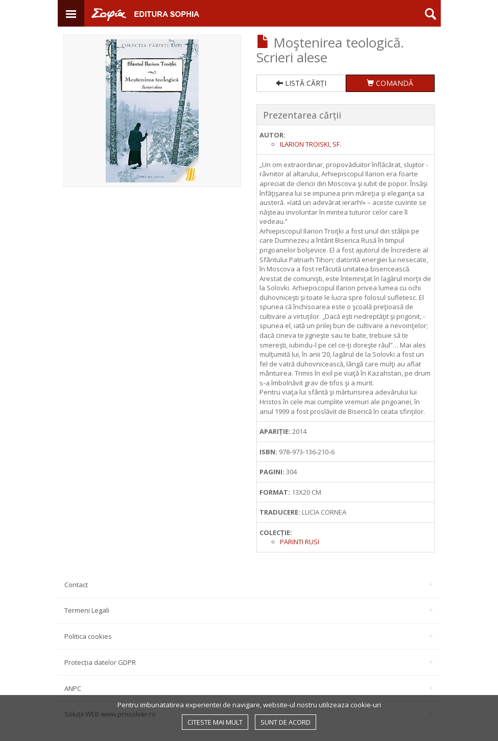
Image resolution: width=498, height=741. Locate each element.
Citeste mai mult (215, 722)
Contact (248, 584)
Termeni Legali (248, 610)
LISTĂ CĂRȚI (301, 83)
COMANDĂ (390, 83)
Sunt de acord (285, 722)
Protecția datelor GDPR (248, 662)
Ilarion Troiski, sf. (310, 144)
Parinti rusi (299, 541)
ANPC (248, 688)
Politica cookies (248, 636)
